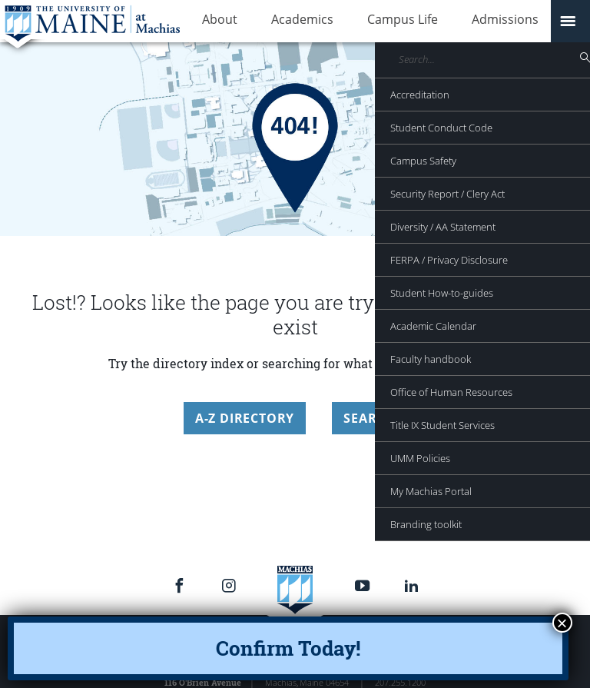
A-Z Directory (244, 418)
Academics (279, 21)
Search (369, 418)
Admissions (451, 21)
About (212, 21)
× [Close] (562, 623)
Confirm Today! (288, 648)
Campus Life (364, 21)
